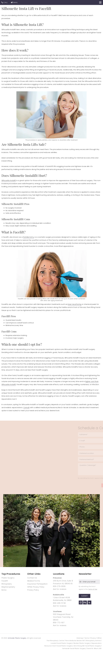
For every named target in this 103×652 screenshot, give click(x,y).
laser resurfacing (74, 304)
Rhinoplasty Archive (93, 641)
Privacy (93, 638)
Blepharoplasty (8, 587)
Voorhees (57, 611)
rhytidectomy (28, 237)
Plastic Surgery (8, 578)
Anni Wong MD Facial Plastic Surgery (87, 646)
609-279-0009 (59, 586)
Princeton (57, 578)
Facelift (5, 581)
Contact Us (32, 578)
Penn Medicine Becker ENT (75, 641)
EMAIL (15, 2)
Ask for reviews (59, 589)
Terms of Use (92, 589)
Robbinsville (58, 594)
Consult (26, 407)
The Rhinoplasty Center (55, 641)
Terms (87, 638)
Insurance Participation (37, 584)
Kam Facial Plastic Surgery (63, 646)
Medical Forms (33, 581)
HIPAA (99, 638)
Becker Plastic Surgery (82, 643)
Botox (4, 590)
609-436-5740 (59, 603)
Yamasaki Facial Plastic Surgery (74, 648)
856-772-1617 (58, 622)
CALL (6, 2)
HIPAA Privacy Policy (35, 587)
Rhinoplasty (7, 584)
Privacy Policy (33, 590)
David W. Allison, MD (94, 648)
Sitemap (80, 638)
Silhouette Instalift (9, 180)
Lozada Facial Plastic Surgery (62, 643)
